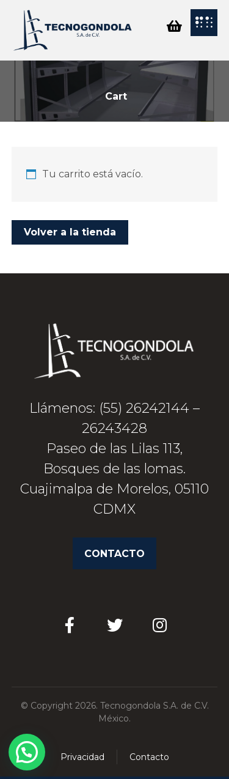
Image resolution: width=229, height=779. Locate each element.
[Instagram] (160, 625)
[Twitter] (115, 625)
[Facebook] (70, 625)
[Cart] (174, 25)
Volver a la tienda (70, 232)
